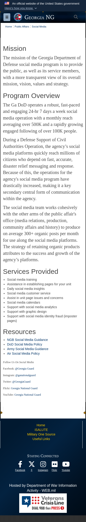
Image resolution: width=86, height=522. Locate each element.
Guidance (41, 340)
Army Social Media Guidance (27, 349)
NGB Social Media (20, 340)
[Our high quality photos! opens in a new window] (54, 465)
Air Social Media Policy (23, 353)
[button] (21, 8)
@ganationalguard (25, 375)
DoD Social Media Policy (25, 344)
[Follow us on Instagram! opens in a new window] (43, 465)
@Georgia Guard (24, 368)
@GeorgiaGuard (21, 381)
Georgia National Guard (24, 388)
